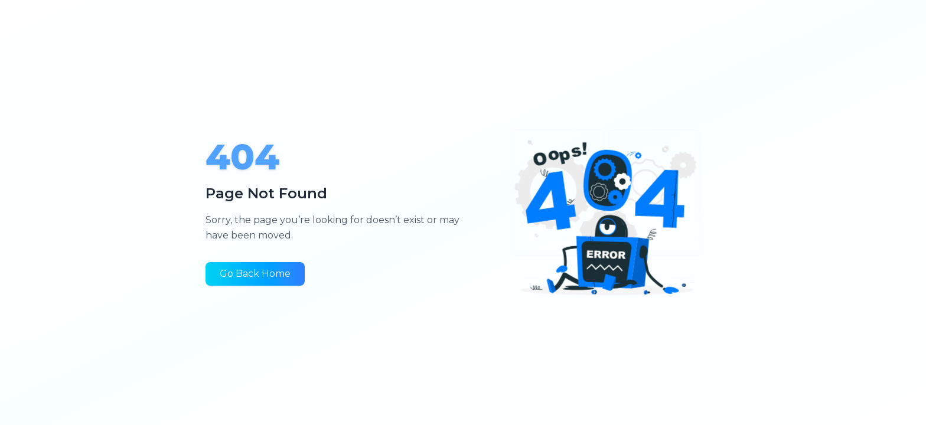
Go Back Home (255, 273)
